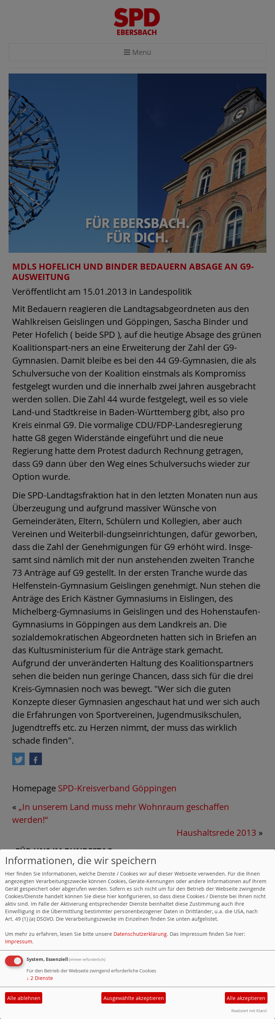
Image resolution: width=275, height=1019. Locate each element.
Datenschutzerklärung (140, 933)
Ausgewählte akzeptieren (133, 998)
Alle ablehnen (23, 998)
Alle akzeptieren (246, 998)
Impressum (18, 941)
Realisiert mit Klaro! (249, 1010)
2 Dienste (39, 978)
